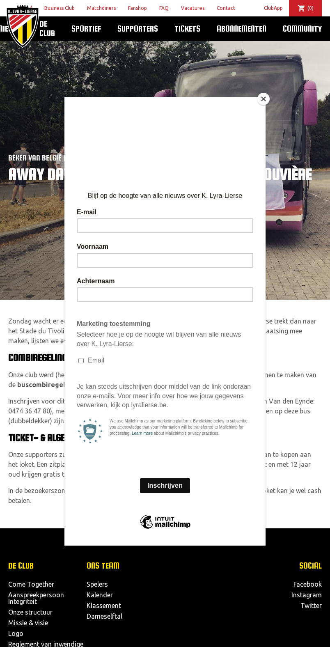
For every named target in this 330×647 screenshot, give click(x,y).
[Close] (263, 99)
